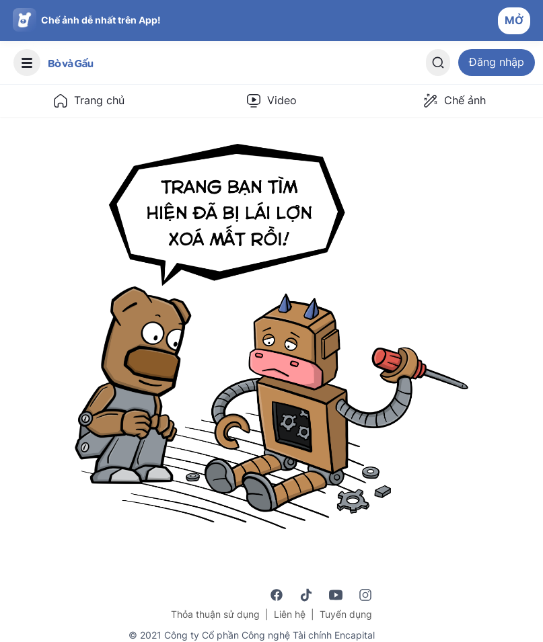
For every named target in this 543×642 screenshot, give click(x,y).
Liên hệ (289, 614)
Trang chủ (88, 101)
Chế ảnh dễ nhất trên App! (101, 20)
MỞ (514, 20)
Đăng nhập (496, 62)
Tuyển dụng (346, 614)
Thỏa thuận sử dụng (215, 614)
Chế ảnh (454, 101)
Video (271, 101)
